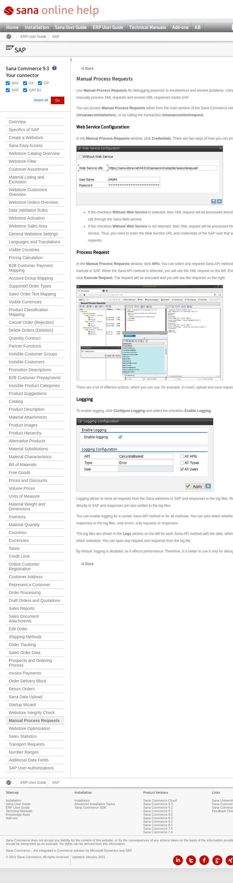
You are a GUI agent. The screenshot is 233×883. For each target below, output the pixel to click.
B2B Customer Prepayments (35, 377)
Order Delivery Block (27, 681)
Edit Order (18, 629)
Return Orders (22, 689)
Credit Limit (19, 556)
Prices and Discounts (28, 480)
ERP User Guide (108, 27)
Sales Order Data (24, 652)
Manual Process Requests (34, 720)
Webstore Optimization (29, 728)
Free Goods (19, 472)
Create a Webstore (26, 137)
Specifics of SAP (24, 129)
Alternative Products (27, 441)
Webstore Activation (27, 218)
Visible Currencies (25, 302)
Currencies (19, 540)
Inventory (17, 516)
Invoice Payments (25, 673)
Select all (41, 100)
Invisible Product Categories (34, 385)
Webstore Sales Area (28, 226)
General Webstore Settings (33, 234)
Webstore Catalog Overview (34, 153)
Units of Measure (24, 496)
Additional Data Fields (29, 760)
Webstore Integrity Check (32, 712)
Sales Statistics (23, 736)
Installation (37, 27)
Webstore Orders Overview (33, 202)
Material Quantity (24, 524)
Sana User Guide (71, 27)
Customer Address (25, 576)
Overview (17, 121)
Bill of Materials (23, 464)
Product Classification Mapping (28, 312)
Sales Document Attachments (24, 618)
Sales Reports (21, 608)
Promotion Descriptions (30, 369)
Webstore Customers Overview (28, 192)
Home (12, 27)
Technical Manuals (147, 27)
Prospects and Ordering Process (30, 663)
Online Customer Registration (24, 566)
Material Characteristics (30, 456)
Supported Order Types (30, 286)
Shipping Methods (25, 636)
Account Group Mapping (31, 278)
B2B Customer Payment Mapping (31, 268)
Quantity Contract (25, 338)
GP (46, 83)
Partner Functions (25, 346)
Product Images (23, 425)
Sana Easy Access (26, 145)
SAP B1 (35, 90)
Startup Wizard (22, 704)
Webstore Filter (23, 161)
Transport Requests (26, 744)
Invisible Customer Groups (33, 354)
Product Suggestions (27, 393)
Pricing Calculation (26, 257)
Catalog (16, 401)
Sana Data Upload (25, 696)
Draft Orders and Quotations (34, 600)
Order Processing (25, 592)
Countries (17, 532)
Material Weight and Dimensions (27, 506)
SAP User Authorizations (31, 768)
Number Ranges (24, 752)
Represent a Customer (29, 584)
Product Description (26, 409)
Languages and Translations (34, 241)
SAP (15, 90)
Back (89, 68)
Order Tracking (22, 644)
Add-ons (180, 27)
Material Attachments (28, 417)
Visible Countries (24, 249)
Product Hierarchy (25, 433)
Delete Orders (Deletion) (31, 330)
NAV (15, 83)
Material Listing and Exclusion (26, 179)
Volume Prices (22, 488)
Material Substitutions (28, 448)
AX (31, 83)
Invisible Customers (26, 362)
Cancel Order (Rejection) (31, 322)
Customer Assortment (28, 169)
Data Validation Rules (28, 210)
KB (198, 27)
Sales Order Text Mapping (32, 294)
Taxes (14, 548)
